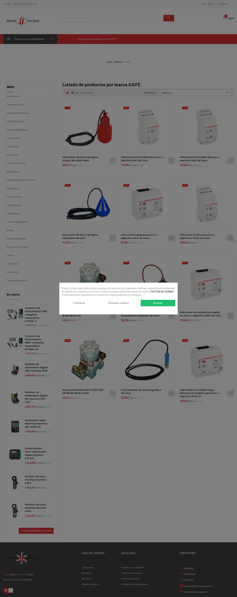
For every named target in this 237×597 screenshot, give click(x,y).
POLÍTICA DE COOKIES (162, 291)
